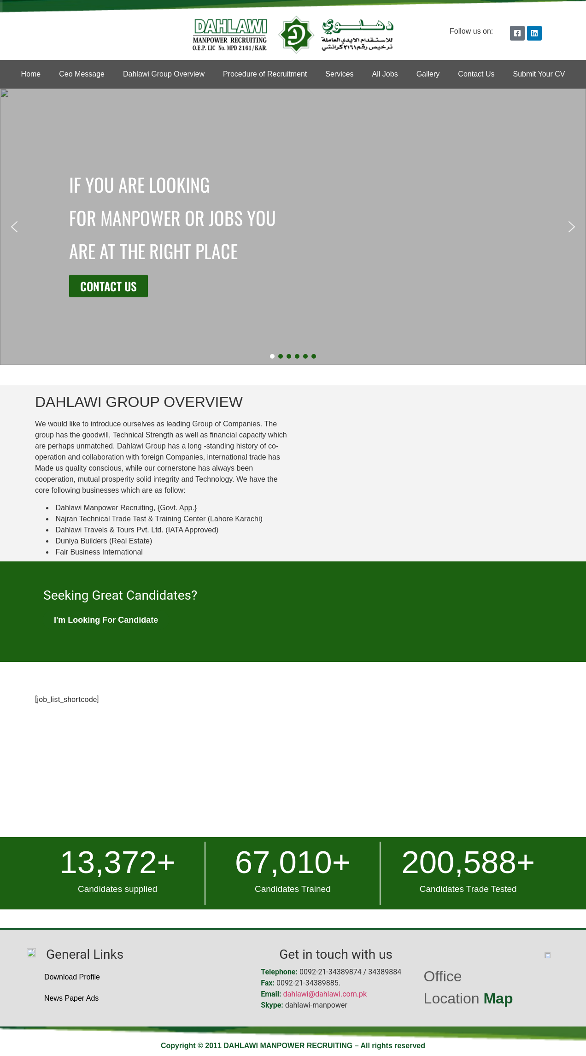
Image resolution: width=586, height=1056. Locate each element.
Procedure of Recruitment (265, 74)
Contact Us (476, 74)
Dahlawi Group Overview (164, 74)
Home (31, 74)
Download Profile (72, 977)
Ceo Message (82, 74)
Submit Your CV (539, 74)
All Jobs (385, 74)
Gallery (428, 74)
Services (339, 74)
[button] (14, 226)
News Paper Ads (71, 998)
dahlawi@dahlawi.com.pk (325, 994)
